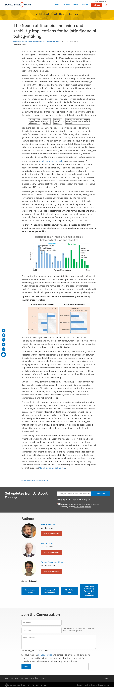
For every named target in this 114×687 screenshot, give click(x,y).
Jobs (37, 678)
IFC (33, 685)
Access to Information (28, 678)
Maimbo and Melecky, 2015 (52, 468)
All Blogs (66, 5)
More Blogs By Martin (51, 534)
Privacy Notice (45, 654)
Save (26, 666)
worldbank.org (101, 1)
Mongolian (86, 499)
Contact (85, 5)
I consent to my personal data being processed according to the (79, 505)
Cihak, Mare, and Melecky (51, 161)
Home (57, 5)
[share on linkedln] (3, 344)
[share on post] (3, 340)
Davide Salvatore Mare (50, 41)
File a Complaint (104, 678)
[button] (106, 5)
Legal (6, 678)
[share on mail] (3, 330)
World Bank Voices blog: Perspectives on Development (89, 590)
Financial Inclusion (28, 480)
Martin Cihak (33, 41)
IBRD (24, 685)
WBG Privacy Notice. (82, 507)
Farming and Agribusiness (50, 591)
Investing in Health (30, 591)
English (24, 45)
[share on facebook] (3, 335)
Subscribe (101, 493)
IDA (28, 685)
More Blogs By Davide (51, 571)
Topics (75, 5)
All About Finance (66, 14)
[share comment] (3, 354)
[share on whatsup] (3, 349)
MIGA (37, 685)
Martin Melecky (20, 41)
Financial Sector (42, 480)
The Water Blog (69, 591)
